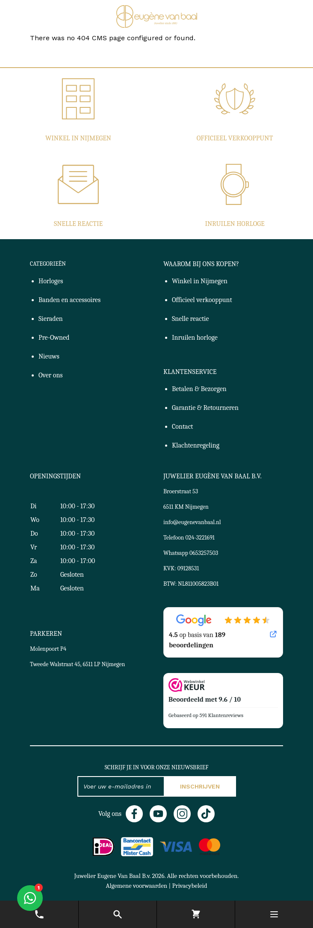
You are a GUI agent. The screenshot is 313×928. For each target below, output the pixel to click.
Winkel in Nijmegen (78, 138)
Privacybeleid (189, 885)
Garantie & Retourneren (205, 408)
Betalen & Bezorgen (199, 389)
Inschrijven (200, 786)
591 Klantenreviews (221, 715)
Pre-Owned (53, 337)
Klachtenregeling (195, 445)
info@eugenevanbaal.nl (192, 522)
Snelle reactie (78, 224)
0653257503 (203, 553)
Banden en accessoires (69, 300)
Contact (182, 426)
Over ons (50, 375)
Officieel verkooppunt (235, 138)
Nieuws (48, 356)
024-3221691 (200, 537)
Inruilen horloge (234, 224)
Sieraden (50, 319)
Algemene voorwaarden (136, 885)
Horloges (50, 281)
